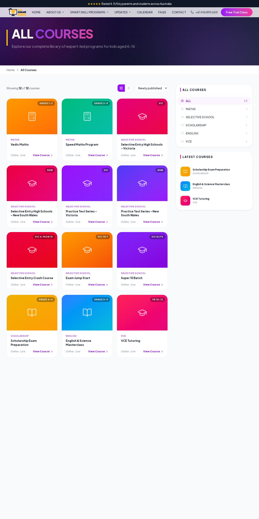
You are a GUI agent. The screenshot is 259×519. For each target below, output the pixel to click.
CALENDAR (145, 12)
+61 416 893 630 (204, 12)
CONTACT (179, 12)
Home (10, 70)
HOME (36, 12)
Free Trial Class (237, 12)
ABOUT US (55, 12)
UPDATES (123, 12)
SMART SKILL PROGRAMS (89, 12)
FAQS (162, 12)
